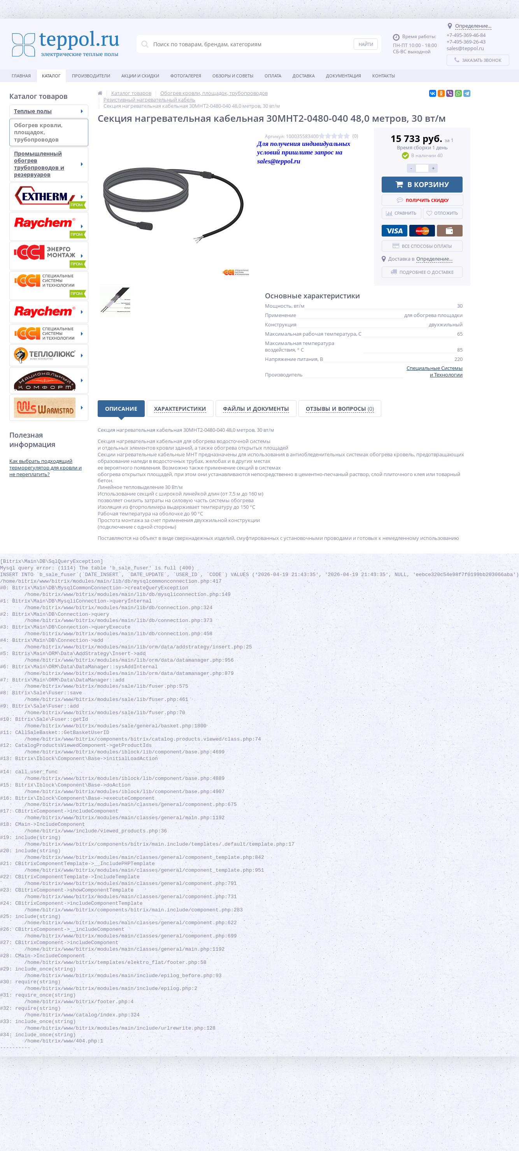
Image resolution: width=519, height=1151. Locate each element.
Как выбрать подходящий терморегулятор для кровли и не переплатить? (45, 467)
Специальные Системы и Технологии (435, 371)
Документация (343, 76)
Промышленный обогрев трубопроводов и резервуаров (48, 164)
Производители (91, 76)
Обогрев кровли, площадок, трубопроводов (48, 132)
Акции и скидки (140, 76)
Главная (21, 76)
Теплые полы (48, 111)
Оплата (273, 76)
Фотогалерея (185, 76)
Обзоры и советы (232, 76)
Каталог (51, 76)
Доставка (304, 76)
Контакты (383, 76)
